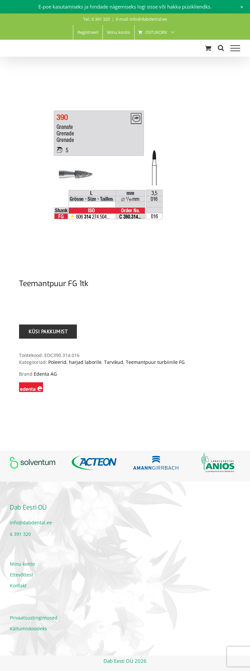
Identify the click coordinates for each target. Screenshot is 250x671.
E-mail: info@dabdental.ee (141, 19)
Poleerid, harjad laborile (75, 362)
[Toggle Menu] (235, 48)
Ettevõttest (21, 575)
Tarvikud (113, 362)
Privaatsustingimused (33, 618)
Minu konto (22, 564)
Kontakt (18, 585)
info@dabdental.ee (31, 522)
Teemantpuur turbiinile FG (155, 362)
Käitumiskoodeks (28, 628)
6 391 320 (20, 534)
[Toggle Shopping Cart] (208, 48)
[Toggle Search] (221, 48)
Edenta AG (45, 374)
